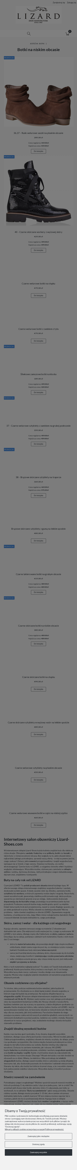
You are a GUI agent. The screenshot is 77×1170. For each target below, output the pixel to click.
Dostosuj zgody (38, 1144)
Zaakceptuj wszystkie (38, 1152)
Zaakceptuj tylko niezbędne (38, 1136)
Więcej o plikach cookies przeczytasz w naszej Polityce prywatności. (34, 1129)
